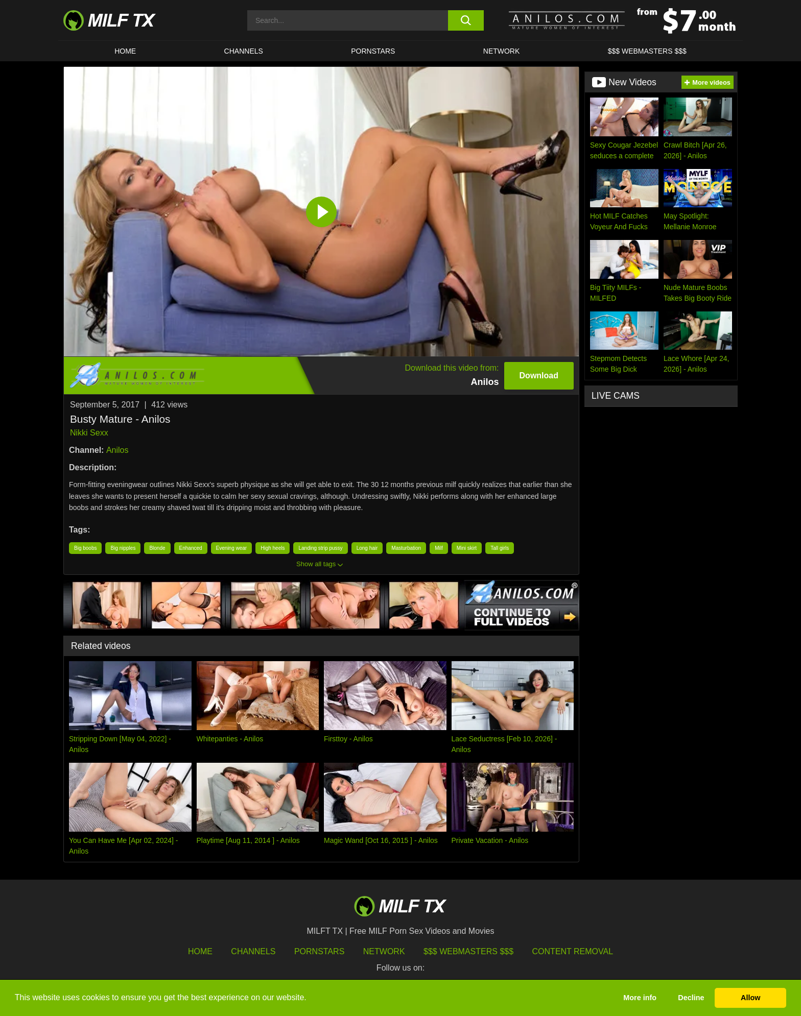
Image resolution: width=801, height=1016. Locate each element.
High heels (273, 548)
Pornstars (373, 51)
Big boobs (85, 548)
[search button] (465, 20)
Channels (253, 951)
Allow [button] (750, 998)
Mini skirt (467, 548)
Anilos (117, 450)
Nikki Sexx (89, 432)
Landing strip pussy (320, 548)
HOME (125, 51)
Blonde (157, 548)
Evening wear (231, 548)
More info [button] (639, 998)
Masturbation (406, 548)
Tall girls (499, 548)
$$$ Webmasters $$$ (468, 951)
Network (501, 51)
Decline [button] (691, 998)
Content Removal (573, 951)
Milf (439, 548)
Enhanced (190, 548)
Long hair (367, 548)
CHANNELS (243, 51)
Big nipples (122, 548)
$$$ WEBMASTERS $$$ (647, 51)
